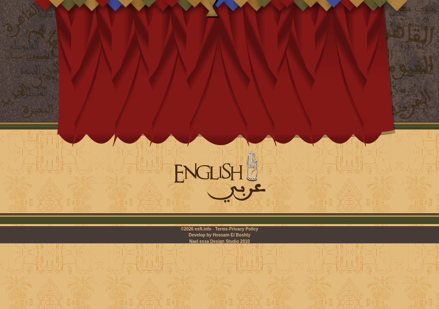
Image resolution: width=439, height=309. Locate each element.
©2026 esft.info (196, 229)
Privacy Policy (243, 229)
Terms (221, 229)
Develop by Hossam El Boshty (219, 235)
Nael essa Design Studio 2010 (219, 241)
